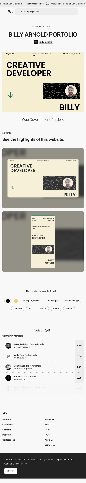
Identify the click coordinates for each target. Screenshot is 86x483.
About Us (49, 440)
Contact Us (50, 445)
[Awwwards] (10, 11)
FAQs (47, 434)
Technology (52, 300)
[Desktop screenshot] (43, 178)
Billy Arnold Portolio (43, 34)
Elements (6, 429)
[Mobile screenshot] (43, 241)
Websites (6, 419)
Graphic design (72, 300)
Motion (69, 308)
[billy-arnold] (43, 42)
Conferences (8, 440)
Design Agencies (31, 300)
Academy (49, 419)
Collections (7, 424)
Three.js (42, 308)
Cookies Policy (20, 464)
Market (48, 429)
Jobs (47, 424)
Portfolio (18, 308)
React (56, 308)
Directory (6, 434)
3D (30, 308)
